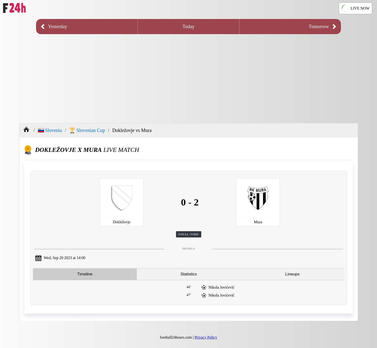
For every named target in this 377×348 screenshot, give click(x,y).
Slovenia (50, 130)
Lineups (292, 274)
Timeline (85, 274)
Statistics (188, 274)
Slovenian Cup (87, 130)
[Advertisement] (188, 75)
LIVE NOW (355, 8)
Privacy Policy (206, 337)
